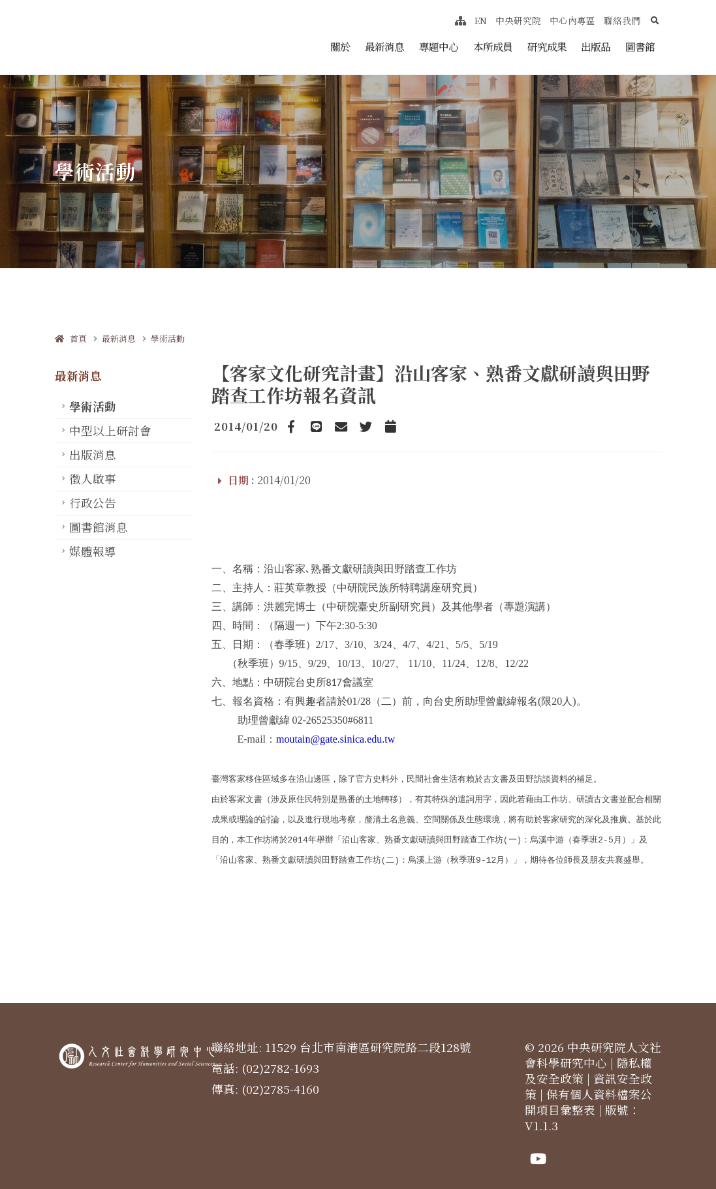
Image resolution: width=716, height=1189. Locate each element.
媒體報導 (92, 551)
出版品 (595, 46)
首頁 (71, 338)
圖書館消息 (98, 527)
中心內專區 (572, 20)
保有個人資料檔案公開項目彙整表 (588, 1091)
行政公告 (92, 503)
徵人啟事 (92, 479)
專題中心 (438, 46)
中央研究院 (518, 20)
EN (481, 20)
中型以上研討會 (110, 430)
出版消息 (92, 454)
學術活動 (168, 338)
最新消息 (384, 46)
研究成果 (547, 46)
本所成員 (492, 46)
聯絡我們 (622, 20)
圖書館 (640, 46)
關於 (340, 46)
